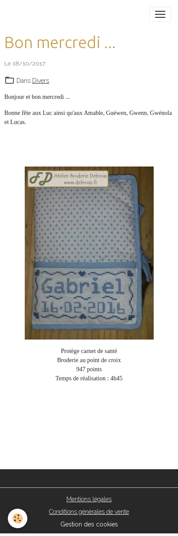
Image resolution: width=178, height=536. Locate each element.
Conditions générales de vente (89, 511)
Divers (40, 80)
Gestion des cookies (89, 524)
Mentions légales (89, 499)
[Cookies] (17, 518)
